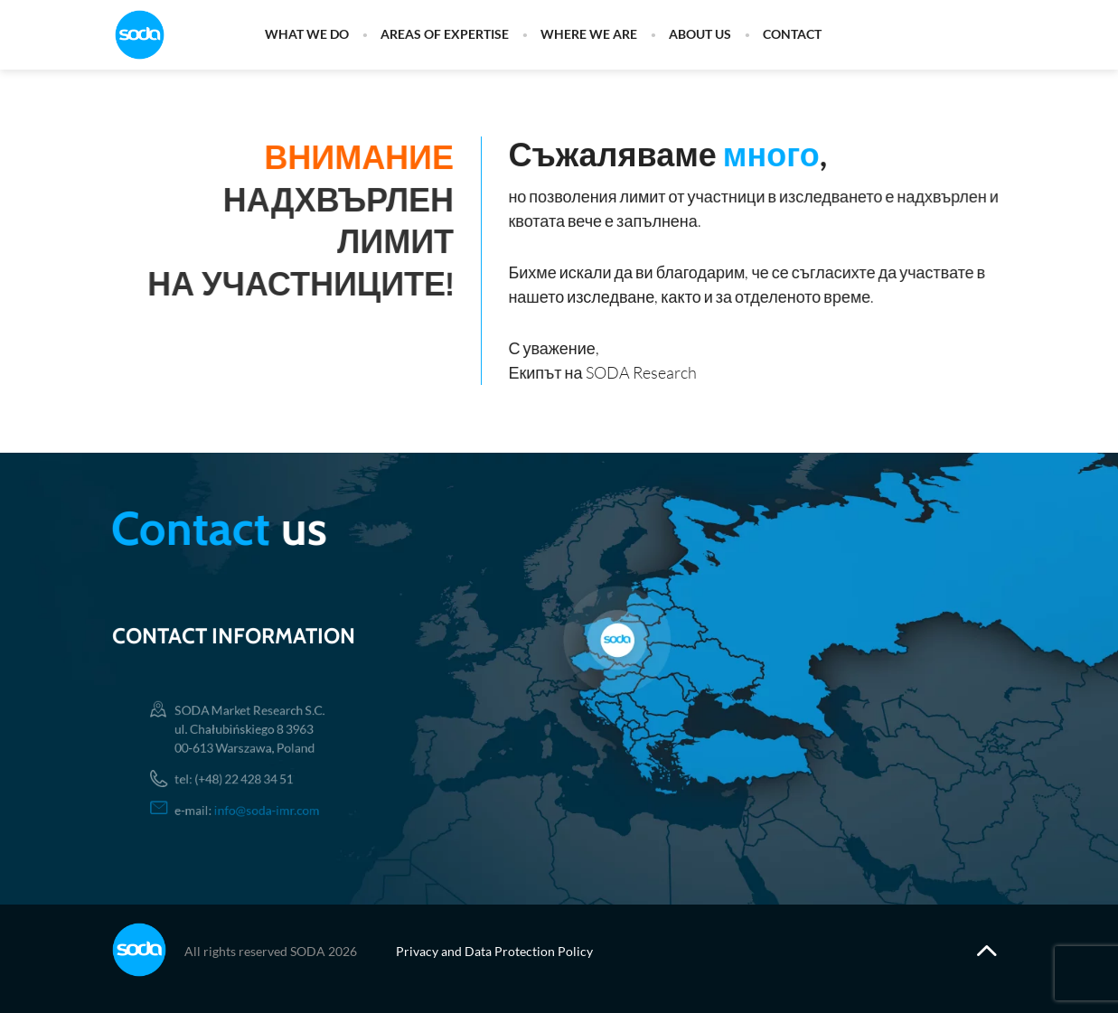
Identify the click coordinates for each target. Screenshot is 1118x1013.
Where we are (588, 35)
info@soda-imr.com (268, 804)
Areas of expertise (444, 35)
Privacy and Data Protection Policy (494, 951)
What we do (307, 35)
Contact (792, 35)
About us (700, 35)
